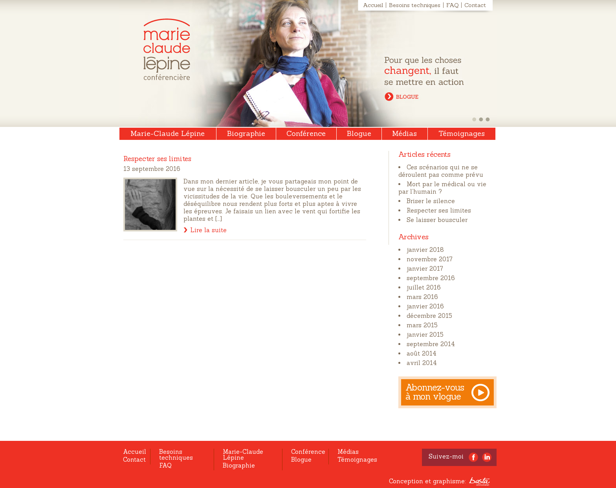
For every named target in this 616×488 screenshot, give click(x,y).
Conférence (306, 133)
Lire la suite (208, 230)
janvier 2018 (425, 249)
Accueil (373, 5)
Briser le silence (431, 201)
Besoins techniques (414, 5)
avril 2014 (422, 363)
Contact (475, 5)
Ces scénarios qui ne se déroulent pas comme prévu (440, 170)
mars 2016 (422, 297)
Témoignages (461, 133)
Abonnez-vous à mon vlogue (434, 392)
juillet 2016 (424, 287)
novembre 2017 (430, 259)
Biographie (246, 133)
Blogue (359, 133)
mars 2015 (422, 325)
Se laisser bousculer (437, 220)
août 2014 (421, 353)
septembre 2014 (431, 344)
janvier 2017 (425, 268)
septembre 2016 (431, 278)
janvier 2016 (425, 306)
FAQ (452, 5)
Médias (404, 133)
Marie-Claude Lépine (166, 49)
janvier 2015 (425, 334)
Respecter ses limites (439, 210)
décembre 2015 (429, 315)
